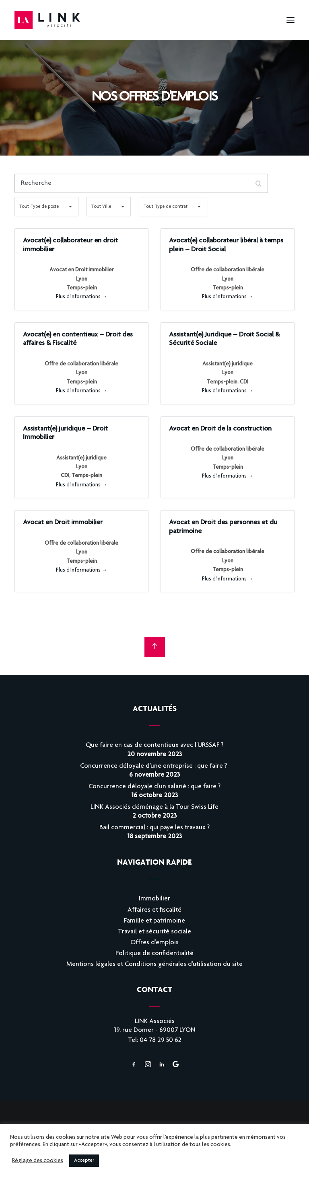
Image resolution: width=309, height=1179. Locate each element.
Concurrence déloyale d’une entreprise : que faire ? (154, 766)
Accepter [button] (84, 1160)
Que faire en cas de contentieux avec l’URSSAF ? (154, 745)
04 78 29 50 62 (160, 1040)
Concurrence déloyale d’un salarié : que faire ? (154, 786)
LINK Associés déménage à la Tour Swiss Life (154, 807)
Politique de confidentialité (154, 953)
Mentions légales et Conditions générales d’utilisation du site (154, 964)
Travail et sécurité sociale (154, 932)
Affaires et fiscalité (154, 910)
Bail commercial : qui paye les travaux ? (154, 827)
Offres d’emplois (154, 942)
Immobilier (154, 899)
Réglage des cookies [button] (37, 1161)
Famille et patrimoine (154, 921)
